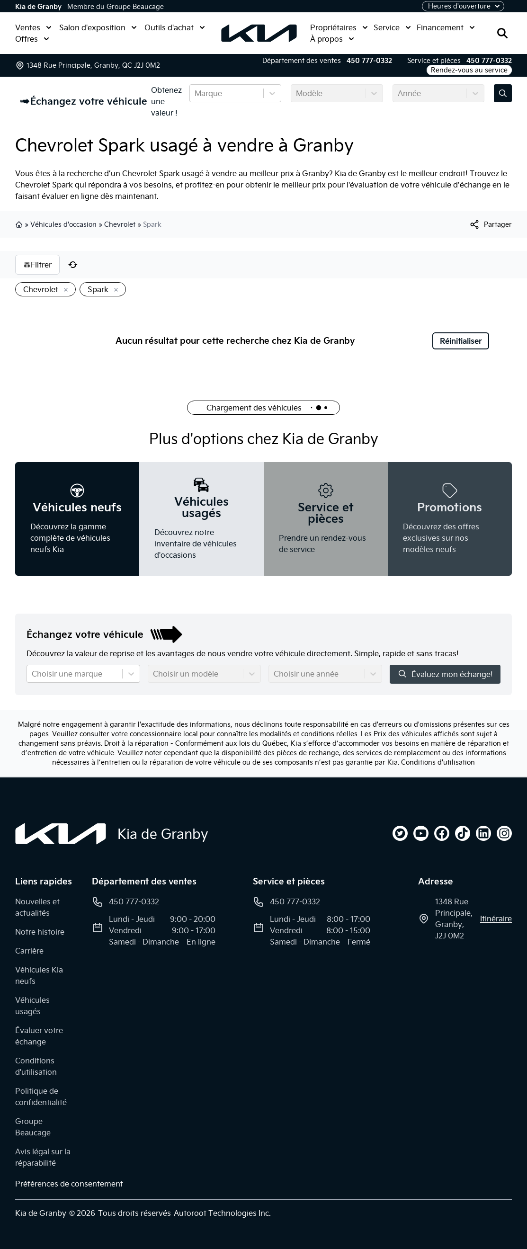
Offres (32, 39)
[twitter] (400, 833)
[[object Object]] (490, 224)
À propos (332, 39)
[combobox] (196, 93)
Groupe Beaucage (33, 1127)
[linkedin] (483, 833)
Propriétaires (339, 27)
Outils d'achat (174, 27)
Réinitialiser (461, 341)
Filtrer (37, 264)
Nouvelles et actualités (37, 907)
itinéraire (496, 918)
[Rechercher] (502, 33)
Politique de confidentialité (41, 1096)
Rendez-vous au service (469, 70)
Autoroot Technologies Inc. (222, 1213)
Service (392, 27)
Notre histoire (39, 932)
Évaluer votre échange (39, 1036)
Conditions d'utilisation (438, 762)
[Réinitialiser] (73, 265)
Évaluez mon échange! (445, 674)
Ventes (33, 27)
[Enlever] (64, 290)
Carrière (29, 951)
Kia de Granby (38, 6)
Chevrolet (119, 224)
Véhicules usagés (32, 1006)
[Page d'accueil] (60, 834)
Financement (446, 27)
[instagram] (504, 833)
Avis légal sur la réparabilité (43, 1157)
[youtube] (421, 833)
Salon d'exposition (98, 27)
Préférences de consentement (69, 1183)
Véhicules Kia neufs (39, 975)
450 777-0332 (369, 60)
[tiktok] (462, 833)
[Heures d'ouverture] (463, 6)
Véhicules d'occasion (63, 224)
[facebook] (441, 833)
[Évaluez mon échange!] (503, 93)
